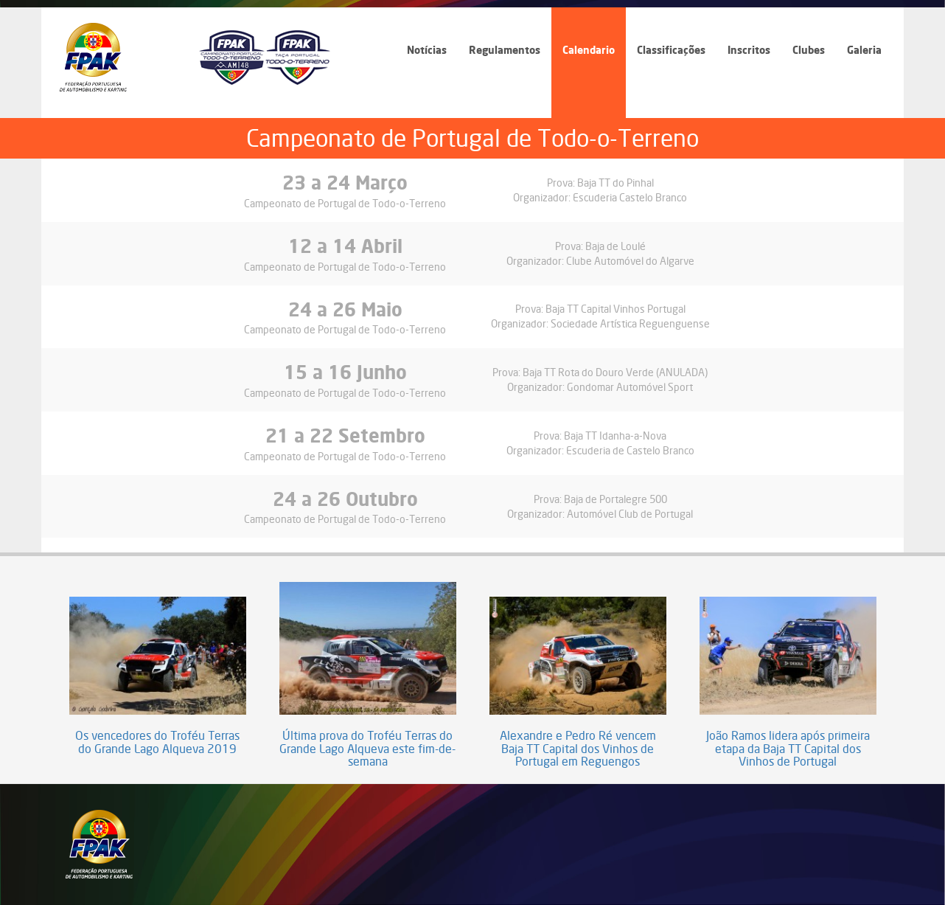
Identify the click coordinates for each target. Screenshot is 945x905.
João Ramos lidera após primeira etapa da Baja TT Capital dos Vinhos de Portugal (788, 749)
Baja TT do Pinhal (615, 182)
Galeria (864, 50)
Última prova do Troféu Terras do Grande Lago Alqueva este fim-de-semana (367, 749)
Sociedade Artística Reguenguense (630, 323)
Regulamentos (504, 50)
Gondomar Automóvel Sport (630, 387)
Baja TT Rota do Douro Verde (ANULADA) (615, 372)
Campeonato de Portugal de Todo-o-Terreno (345, 203)
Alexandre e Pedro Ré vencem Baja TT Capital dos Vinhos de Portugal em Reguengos (578, 749)
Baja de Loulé (615, 246)
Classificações (671, 50)
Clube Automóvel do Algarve (630, 260)
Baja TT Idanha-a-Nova (615, 435)
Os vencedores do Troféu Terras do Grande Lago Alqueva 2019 (157, 742)
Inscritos (749, 50)
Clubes (808, 50)
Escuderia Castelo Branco (630, 197)
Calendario (588, 50)
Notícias (427, 50)
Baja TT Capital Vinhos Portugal (615, 308)
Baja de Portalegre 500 (615, 499)
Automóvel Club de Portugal (630, 513)
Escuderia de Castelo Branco (630, 450)
